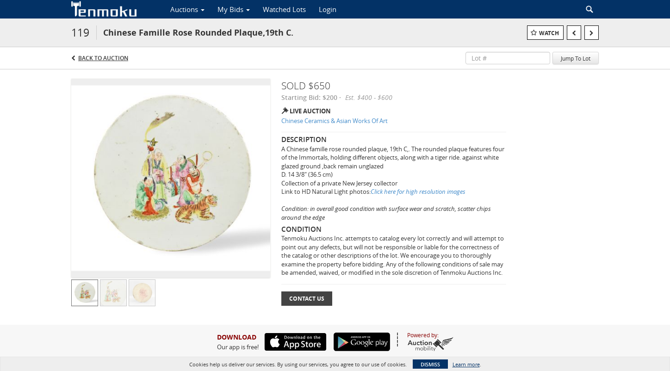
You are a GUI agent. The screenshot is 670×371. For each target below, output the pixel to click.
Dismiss (430, 364)
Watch (549, 33)
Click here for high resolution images (418, 191)
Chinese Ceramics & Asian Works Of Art (334, 121)
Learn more (466, 364)
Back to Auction (103, 58)
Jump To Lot (575, 58)
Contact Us (306, 299)
